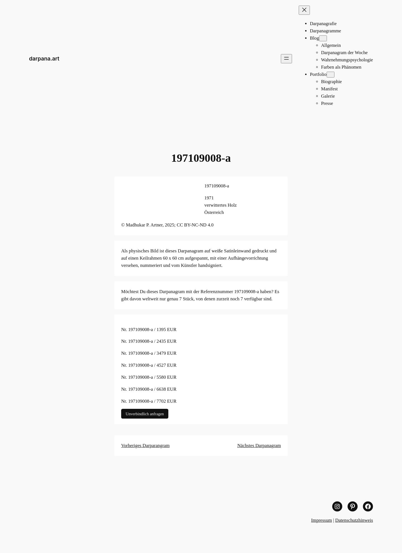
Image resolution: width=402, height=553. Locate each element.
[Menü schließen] (304, 10)
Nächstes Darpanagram (259, 445)
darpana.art (44, 58)
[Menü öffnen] (286, 58)
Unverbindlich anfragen (145, 414)
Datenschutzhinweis (354, 520)
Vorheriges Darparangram (145, 445)
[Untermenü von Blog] (323, 38)
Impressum (321, 520)
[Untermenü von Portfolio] (330, 75)
